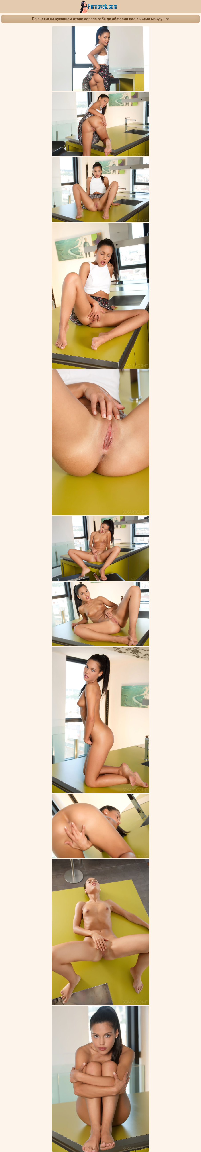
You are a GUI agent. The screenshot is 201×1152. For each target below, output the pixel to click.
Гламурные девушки (121, 830)
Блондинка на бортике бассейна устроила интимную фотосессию (84, 1057)
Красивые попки (100, 834)
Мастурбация (177, 830)
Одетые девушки (152, 830)
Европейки (153, 834)
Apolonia (107, 842)
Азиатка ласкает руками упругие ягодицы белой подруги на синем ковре (58, 862)
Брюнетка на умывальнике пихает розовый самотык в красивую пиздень (58, 960)
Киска (82, 834)
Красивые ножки (63, 834)
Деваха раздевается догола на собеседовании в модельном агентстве (117, 862)
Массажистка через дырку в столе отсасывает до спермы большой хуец (119, 1009)
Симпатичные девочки (70, 830)
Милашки (97, 830)
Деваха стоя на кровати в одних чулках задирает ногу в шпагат (144, 1057)
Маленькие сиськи (129, 834)
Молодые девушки (37, 830)
